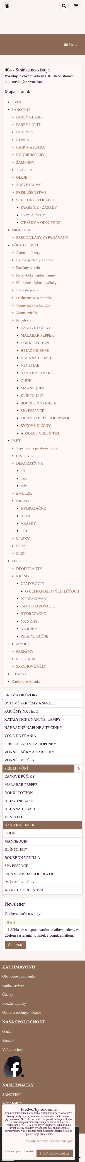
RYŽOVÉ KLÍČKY (36, 425)
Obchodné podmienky (19, 976)
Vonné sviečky (27, 313)
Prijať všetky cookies (55, 1153)
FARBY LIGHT (28, 125)
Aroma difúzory (28, 252)
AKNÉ (26, 516)
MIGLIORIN (22, 230)
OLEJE (21, 177)
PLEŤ (16, 441)
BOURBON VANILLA (38, 403)
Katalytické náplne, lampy (36, 275)
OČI (24, 531)
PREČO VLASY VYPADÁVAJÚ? (42, 237)
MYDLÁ (23, 644)
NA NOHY (29, 621)
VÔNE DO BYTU (26, 245)
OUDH (26, 380)
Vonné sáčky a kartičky (33, 305)
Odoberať (15, 944)
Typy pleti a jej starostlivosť (37, 448)
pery (24, 478)
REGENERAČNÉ (34, 636)
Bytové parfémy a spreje (34, 260)
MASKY (23, 538)
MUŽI (21, 553)
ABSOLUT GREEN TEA (40, 433)
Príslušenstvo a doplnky (34, 298)
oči (23, 471)
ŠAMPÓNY (25, 162)
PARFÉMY (25, 651)
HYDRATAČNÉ (33, 508)
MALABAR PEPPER (37, 335)
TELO (16, 561)
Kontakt (8, 1040)
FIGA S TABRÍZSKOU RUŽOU (46, 418)
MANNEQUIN (32, 388)
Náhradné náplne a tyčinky (36, 283)
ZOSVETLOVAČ (29, 185)
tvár (24, 486)
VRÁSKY (28, 523)
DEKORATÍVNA (29, 463)
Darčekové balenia (26, 681)
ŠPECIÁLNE (26, 659)
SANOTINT (21, 110)
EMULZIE (24, 493)
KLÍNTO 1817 (32, 395)
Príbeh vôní (25, 320)
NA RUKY (29, 629)
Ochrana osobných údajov (22, 1012)
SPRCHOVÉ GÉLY (31, 666)
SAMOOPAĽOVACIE (38, 606)
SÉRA (21, 546)
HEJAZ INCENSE (35, 350)
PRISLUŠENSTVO (31, 192)
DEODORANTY (29, 569)
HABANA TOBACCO (38, 358)
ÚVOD (17, 102)
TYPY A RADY (33, 215)
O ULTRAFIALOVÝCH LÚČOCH (52, 591)
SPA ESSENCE (32, 411)
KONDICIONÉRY (30, 155)
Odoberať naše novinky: (23, 914)
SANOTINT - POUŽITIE (35, 200)
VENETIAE (30, 365)
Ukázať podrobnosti (19, 1151)
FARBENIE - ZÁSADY (39, 207)
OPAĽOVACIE (32, 583)
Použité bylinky (14, 1003)
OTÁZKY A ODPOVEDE (41, 222)
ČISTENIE (24, 456)
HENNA (22, 140)
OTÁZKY (19, 674)
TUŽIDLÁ (24, 170)
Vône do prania (27, 290)
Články (7, 994)
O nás (6, 1031)
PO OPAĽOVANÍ (34, 599)
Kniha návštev (13, 985)
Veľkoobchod (12, 1049)
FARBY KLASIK (29, 117)
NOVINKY (25, 132)
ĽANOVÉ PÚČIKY (36, 328)
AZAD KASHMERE (37, 373)
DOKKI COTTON (35, 343)
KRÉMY (23, 501)
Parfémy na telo (28, 267)
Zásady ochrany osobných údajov (49, 1141)
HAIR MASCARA (30, 147)
